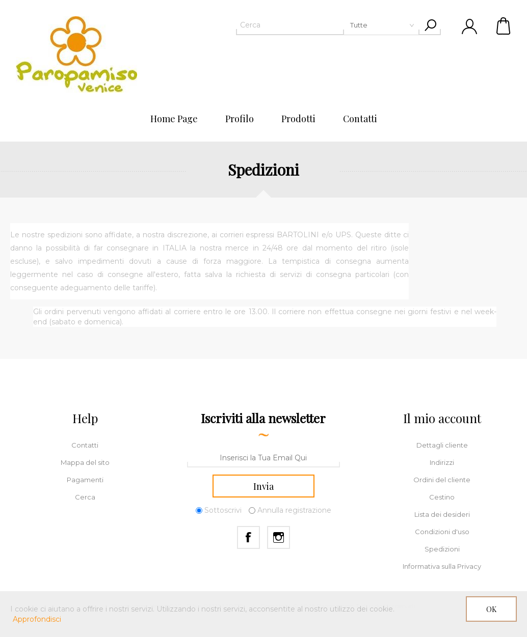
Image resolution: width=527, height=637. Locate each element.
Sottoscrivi (223, 510)
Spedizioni (442, 549)
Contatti (84, 445)
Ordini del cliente (441, 480)
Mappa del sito (85, 462)
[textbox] (327, 25)
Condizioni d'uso (442, 532)
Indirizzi (442, 462)
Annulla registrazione (294, 510)
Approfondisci (37, 619)
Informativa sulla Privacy (442, 566)
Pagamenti (85, 480)
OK (491, 609)
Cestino (504, 25)
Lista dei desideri (442, 514)
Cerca (85, 497)
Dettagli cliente (442, 445)
